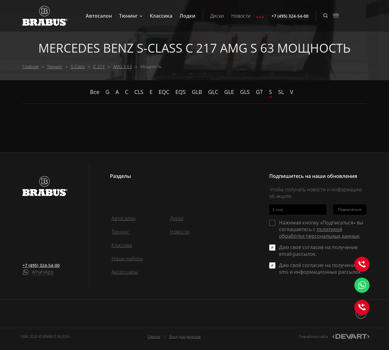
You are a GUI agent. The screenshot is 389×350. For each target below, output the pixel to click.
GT (259, 91)
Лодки (187, 15)
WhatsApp (43, 272)
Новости (241, 15)
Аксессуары (125, 272)
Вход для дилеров (185, 336)
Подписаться (349, 209)
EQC (164, 91)
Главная (30, 66)
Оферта (153, 336)
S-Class (78, 66)
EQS (180, 91)
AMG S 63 (122, 66)
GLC (213, 91)
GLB (197, 91)
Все (94, 91)
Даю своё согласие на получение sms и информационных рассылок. (320, 268)
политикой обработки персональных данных (319, 232)
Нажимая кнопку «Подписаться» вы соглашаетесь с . (321, 229)
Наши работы (127, 258)
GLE (229, 91)
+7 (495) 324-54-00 (41, 265)
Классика (161, 15)
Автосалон (99, 15)
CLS (138, 91)
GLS (245, 91)
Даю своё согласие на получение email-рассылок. (318, 250)
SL (281, 91)
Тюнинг (131, 15)
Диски (217, 15)
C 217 (99, 66)
